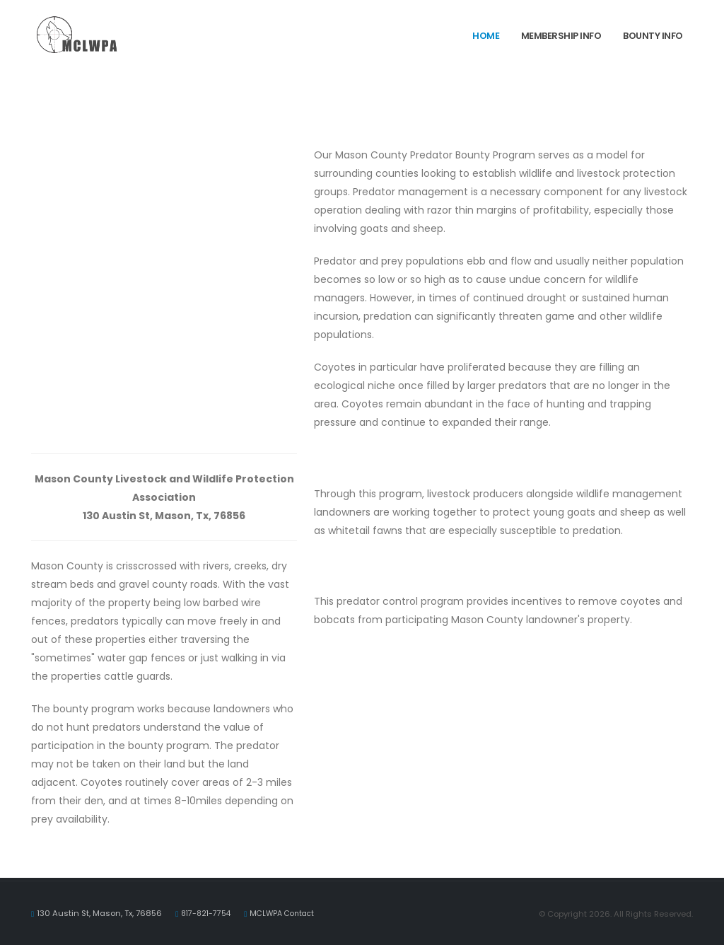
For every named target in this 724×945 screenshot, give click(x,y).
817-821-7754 (207, 913)
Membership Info (561, 35)
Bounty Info (653, 35)
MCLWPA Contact (288, 913)
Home (485, 35)
